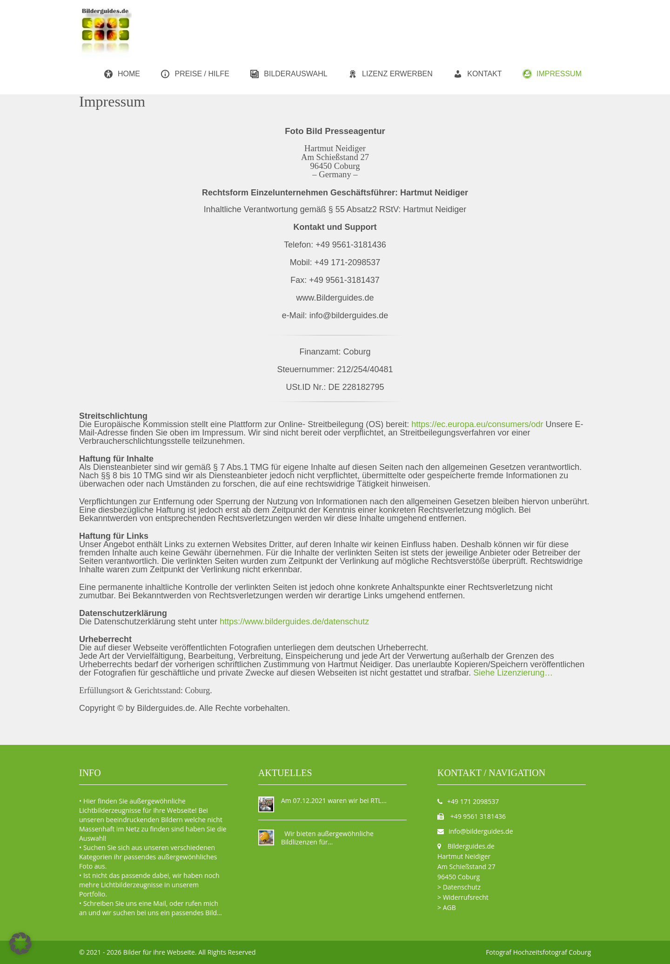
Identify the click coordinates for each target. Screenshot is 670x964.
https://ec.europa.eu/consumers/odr (478, 424)
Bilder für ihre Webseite (159, 952)
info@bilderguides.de (481, 831)
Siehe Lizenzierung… (513, 672)
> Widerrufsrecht (463, 897)
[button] (20, 943)
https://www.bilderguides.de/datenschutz (294, 621)
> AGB (446, 907)
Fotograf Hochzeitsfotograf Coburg (538, 952)
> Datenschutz (459, 887)
